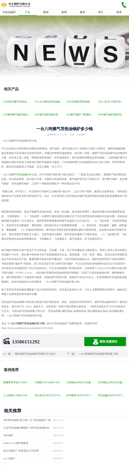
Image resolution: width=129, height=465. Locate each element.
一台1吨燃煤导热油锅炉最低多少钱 (98, 353)
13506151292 (26, 341)
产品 (27, 12)
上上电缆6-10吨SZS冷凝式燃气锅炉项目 (17, 395)
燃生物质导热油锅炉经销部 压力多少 (35, 353)
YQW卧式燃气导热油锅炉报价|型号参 (17, 101)
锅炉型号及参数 (12, 443)
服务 (82, 12)
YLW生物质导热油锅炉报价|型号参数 (80, 101)
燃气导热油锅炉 (20, 174)
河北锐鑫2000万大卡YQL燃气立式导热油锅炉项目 (112, 395)
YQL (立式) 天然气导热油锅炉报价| (112, 101)
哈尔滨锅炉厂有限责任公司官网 (21, 435)
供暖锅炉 (74, 443)
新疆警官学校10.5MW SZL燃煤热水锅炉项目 (17, 382)
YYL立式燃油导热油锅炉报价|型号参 (49, 101)
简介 (100, 12)
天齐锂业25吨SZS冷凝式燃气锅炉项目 (112, 382)
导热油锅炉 (9, 12)
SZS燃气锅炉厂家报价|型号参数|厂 (80, 114)
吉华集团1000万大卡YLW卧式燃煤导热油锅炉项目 (80, 395)
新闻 (64, 12)
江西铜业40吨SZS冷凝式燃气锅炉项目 (80, 382)
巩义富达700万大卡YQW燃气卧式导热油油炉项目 (49, 395)
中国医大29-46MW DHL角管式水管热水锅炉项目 (49, 382)
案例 (46, 12)
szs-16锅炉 (74, 435)
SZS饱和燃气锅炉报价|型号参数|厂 (17, 114)
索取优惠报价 (105, 342)
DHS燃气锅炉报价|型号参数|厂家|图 (49, 114)
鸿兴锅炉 (9, 427)
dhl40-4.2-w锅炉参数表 (81, 427)
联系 (119, 12)
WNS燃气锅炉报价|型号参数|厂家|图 (112, 114)
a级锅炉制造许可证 (14, 451)
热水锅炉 (74, 451)
